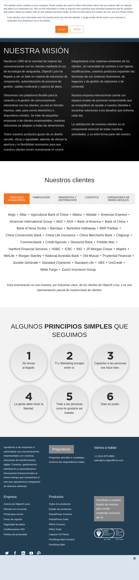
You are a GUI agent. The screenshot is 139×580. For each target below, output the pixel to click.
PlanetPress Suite (58, 519)
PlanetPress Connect (60, 514)
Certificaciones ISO (14, 529)
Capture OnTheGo (59, 534)
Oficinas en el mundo (15, 509)
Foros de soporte (13, 519)
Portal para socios (13, 514)
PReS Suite (55, 529)
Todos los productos (60, 504)
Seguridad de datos (14, 524)
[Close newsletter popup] (134, 558)
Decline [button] (77, 29)
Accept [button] (61, 29)
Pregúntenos (61, 449)
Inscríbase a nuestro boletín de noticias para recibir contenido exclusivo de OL (108, 508)
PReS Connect (57, 524)
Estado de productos (60, 509)
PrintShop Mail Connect (62, 539)
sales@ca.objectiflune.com (108, 460)
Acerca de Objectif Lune (17, 504)
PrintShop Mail (57, 544)
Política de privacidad (15, 534)
